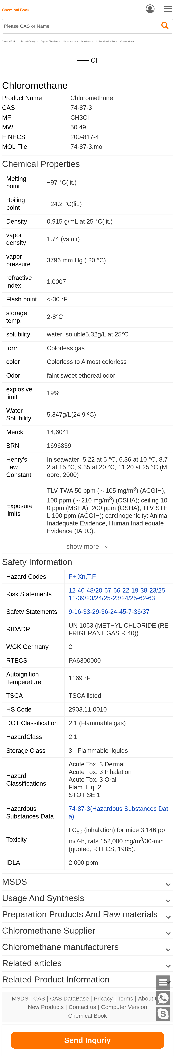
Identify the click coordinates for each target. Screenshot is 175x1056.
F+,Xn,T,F (82, 576)
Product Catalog (28, 41)
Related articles (87, 963)
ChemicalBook (8, 41)
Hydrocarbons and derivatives (77, 41)
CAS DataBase (69, 998)
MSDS (20, 998)
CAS (39, 998)
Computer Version (124, 1007)
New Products (46, 1007)
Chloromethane (127, 41)
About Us (150, 998)
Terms (125, 998)
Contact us (82, 1007)
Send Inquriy (87, 1040)
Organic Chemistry (49, 41)
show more (82, 546)
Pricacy (103, 998)
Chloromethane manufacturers (60, 947)
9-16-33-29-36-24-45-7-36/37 (109, 611)
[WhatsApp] (163, 998)
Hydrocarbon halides (105, 41)
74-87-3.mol (87, 146)
